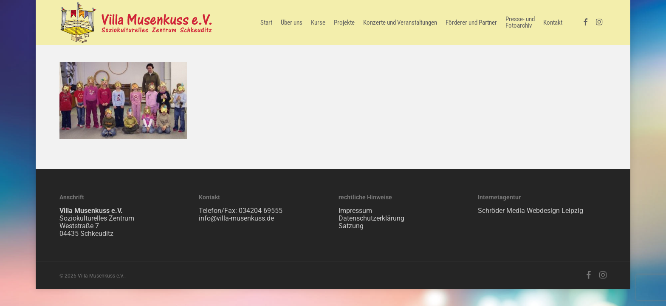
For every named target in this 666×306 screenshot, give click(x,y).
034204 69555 (260, 211)
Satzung (351, 226)
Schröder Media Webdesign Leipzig (530, 211)
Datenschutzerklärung (371, 218)
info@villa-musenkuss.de (236, 218)
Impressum (355, 211)
